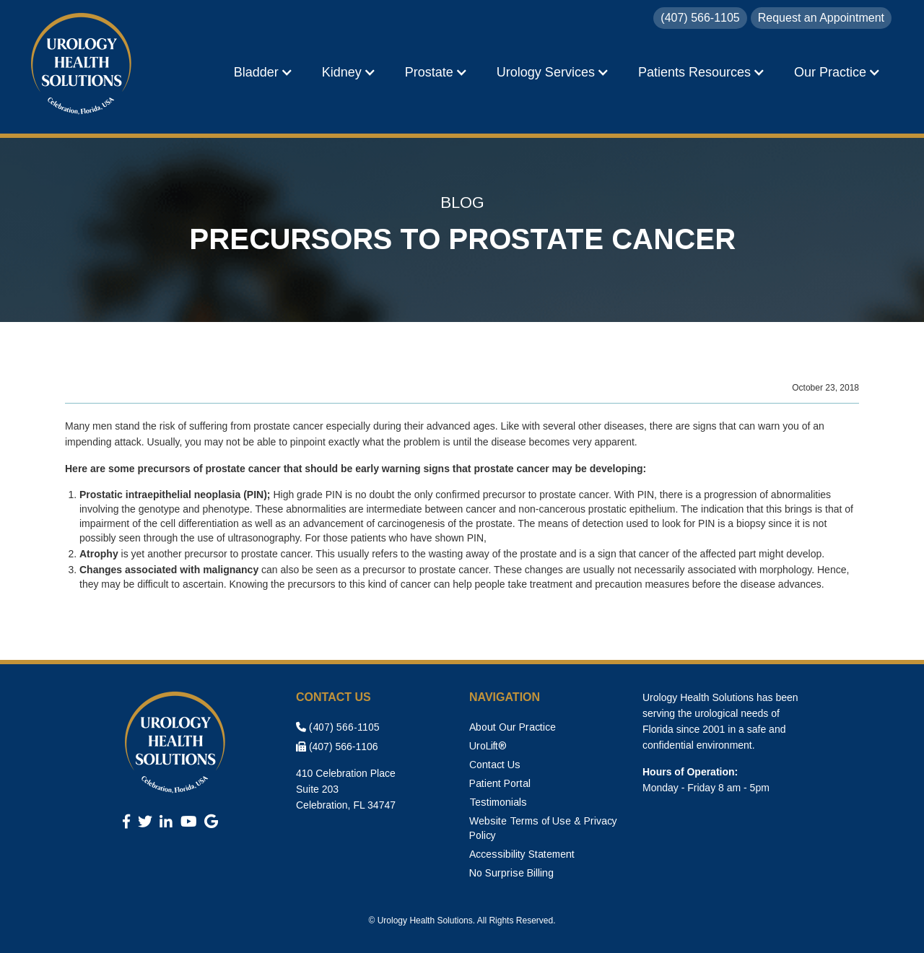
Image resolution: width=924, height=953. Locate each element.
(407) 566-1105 (338, 727)
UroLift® (488, 746)
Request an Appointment (821, 18)
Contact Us (494, 764)
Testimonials (498, 802)
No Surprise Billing (511, 873)
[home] (83, 65)
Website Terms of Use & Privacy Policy (543, 828)
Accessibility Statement (522, 854)
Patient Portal (500, 783)
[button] (263, 72)
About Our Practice (512, 727)
